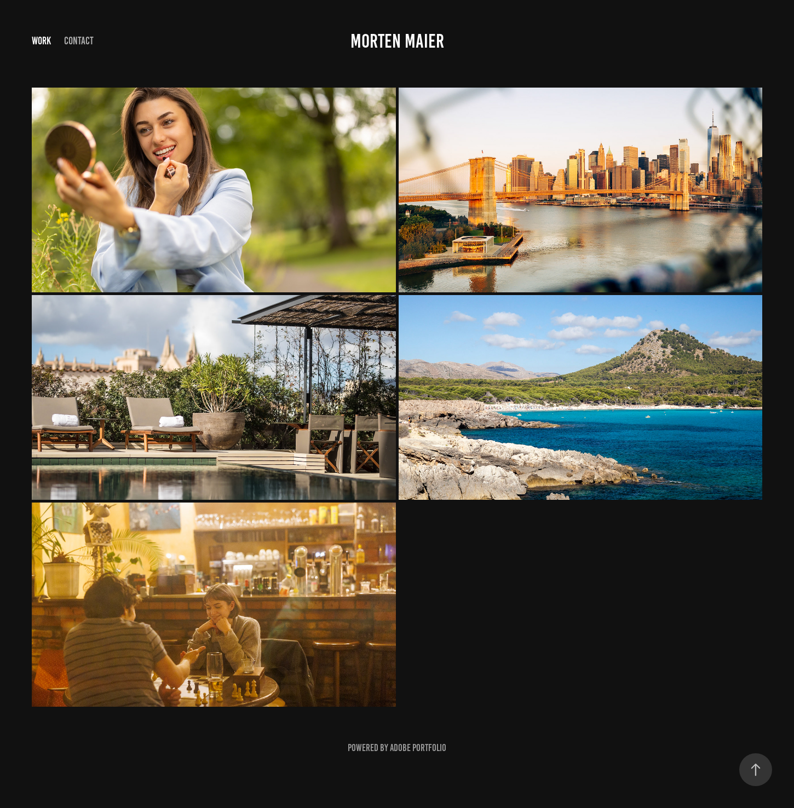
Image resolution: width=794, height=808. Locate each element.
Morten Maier (397, 41)
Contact (79, 41)
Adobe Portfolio (418, 747)
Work (41, 41)
